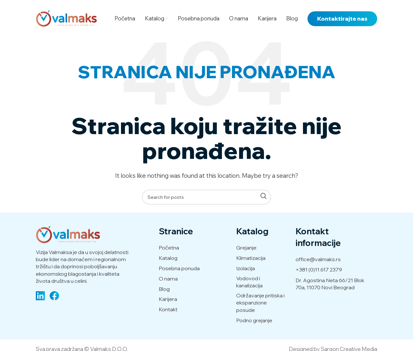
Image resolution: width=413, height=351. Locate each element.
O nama (168, 278)
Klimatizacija (251, 258)
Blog (164, 289)
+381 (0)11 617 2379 (319, 269)
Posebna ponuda (179, 268)
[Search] (206, 197)
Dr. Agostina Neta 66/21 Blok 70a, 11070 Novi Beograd (330, 284)
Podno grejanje (254, 320)
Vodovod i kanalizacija (249, 282)
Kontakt (168, 309)
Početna (169, 247)
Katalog (168, 258)
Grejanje (246, 247)
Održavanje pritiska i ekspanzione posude (260, 302)
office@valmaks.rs (318, 259)
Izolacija (245, 268)
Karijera (168, 299)
